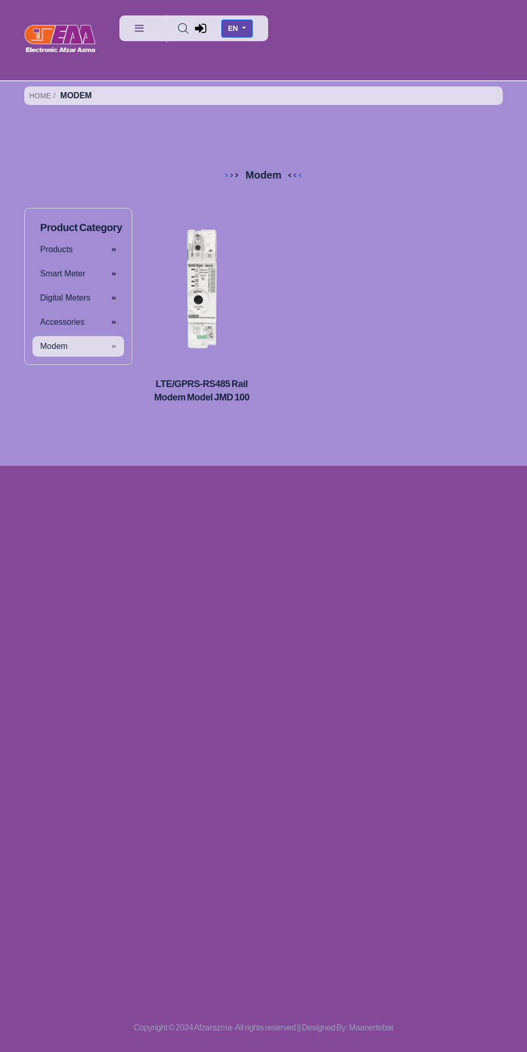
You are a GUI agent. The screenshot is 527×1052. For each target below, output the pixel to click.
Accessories (62, 322)
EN (234, 28)
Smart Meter (62, 273)
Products (56, 249)
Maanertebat (371, 1027)
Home (40, 96)
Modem (53, 346)
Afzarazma (213, 1027)
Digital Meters (65, 297)
